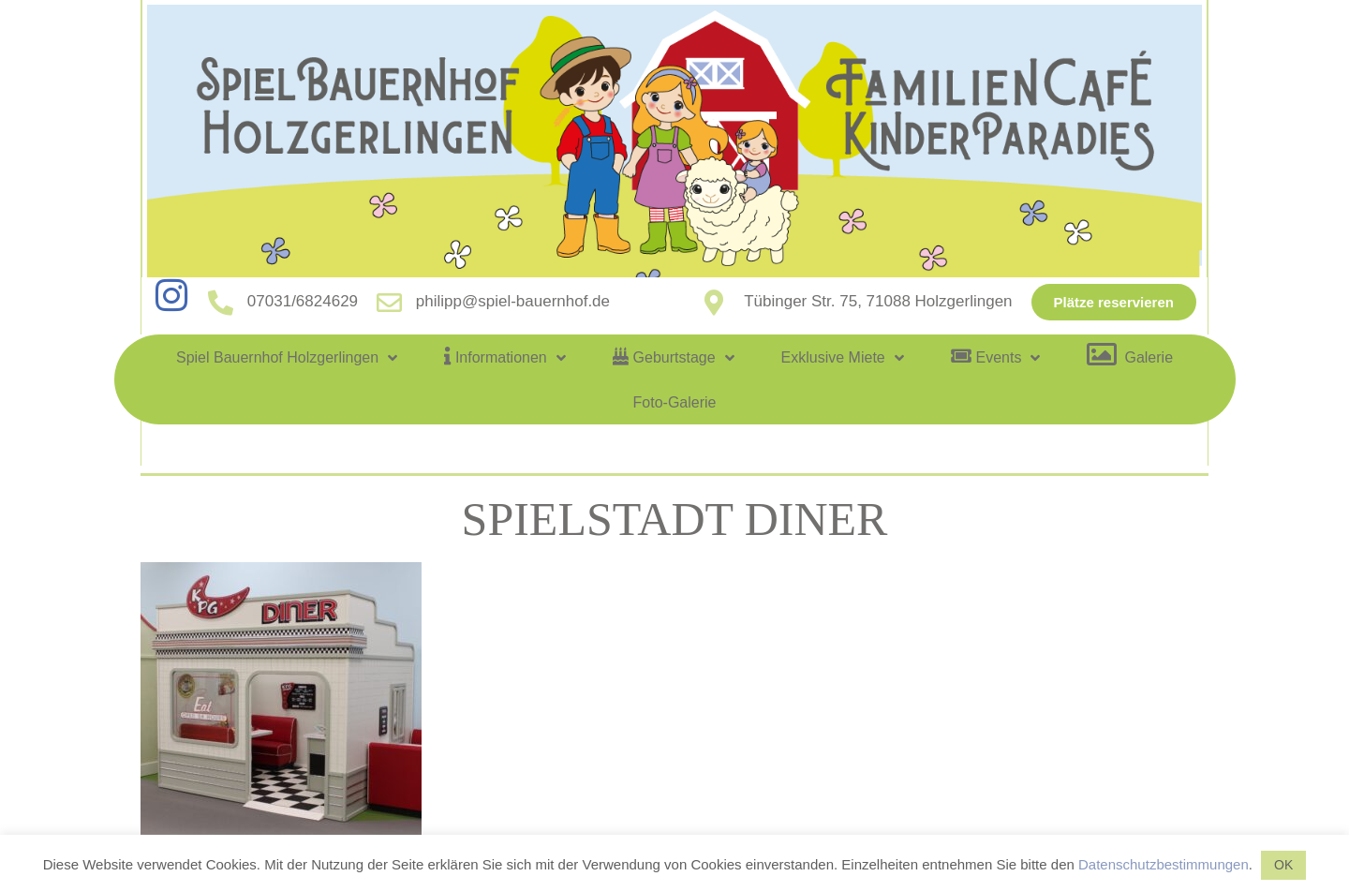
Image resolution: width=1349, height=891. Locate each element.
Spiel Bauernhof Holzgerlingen (286, 358)
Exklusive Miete (842, 358)
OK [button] (1283, 864)
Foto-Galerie (675, 402)
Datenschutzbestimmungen (1163, 864)
